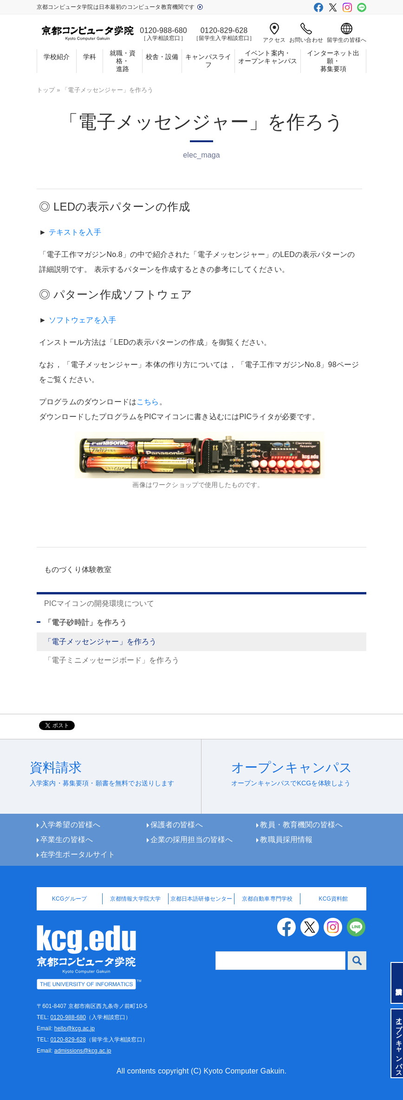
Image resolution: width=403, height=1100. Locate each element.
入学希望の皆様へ (70, 825)
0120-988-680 (68, 1017)
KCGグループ (69, 899)
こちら (147, 402)
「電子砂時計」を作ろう (85, 622)
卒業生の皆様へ (66, 839)
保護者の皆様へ (176, 825)
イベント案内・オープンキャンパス (267, 57)
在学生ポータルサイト (78, 854)
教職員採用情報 (286, 839)
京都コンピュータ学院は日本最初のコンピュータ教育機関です (120, 7)
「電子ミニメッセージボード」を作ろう (111, 660)
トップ (46, 89)
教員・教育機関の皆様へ (301, 825)
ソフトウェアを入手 (82, 320)
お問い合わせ (306, 33)
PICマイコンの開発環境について (99, 603)
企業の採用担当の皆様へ (191, 839)
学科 (89, 56)
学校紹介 (57, 56)
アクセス (274, 33)
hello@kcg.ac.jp (74, 1028)
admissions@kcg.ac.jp (82, 1050)
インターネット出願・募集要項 (333, 60)
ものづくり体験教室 (77, 569)
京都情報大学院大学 (135, 899)
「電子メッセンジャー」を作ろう (100, 642)
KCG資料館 (333, 899)
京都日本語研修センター (201, 899)
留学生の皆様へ (346, 33)
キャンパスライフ (208, 60)
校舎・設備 (162, 56)
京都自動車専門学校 (267, 899)
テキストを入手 (75, 232)
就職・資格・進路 (123, 60)
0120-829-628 (68, 1039)
